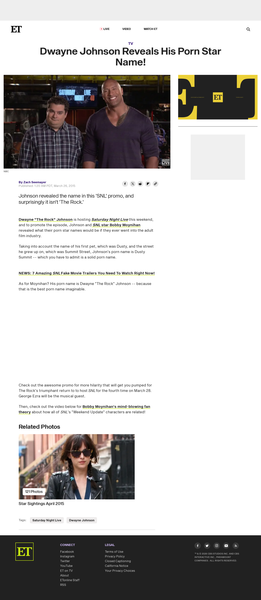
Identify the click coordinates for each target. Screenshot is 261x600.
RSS (63, 585)
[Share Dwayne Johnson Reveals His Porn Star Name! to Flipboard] (148, 184)
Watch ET (151, 29)
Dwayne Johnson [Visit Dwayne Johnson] (81, 520)
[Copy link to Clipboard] (155, 184)
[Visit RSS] (236, 546)
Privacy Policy (115, 556)
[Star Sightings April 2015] (87, 466)
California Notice (116, 566)
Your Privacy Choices (120, 571)
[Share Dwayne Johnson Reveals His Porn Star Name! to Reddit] (140, 184)
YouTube (66, 566)
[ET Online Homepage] (16, 29)
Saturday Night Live (109, 219)
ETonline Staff (70, 580)
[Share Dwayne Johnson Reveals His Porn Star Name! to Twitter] (132, 184)
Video (126, 29)
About (64, 575)
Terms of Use (114, 552)
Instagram (67, 556)
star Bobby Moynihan (116, 225)
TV (130, 43)
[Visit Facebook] (197, 546)
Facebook (67, 552)
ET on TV (66, 571)
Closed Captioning (118, 561)
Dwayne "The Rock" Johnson (46, 219)
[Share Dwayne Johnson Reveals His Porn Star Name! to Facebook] (125, 184)
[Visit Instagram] (217, 546)
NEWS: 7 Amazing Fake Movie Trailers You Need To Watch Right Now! (87, 273)
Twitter (65, 561)
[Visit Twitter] (207, 546)
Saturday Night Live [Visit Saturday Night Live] (46, 520)
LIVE (106, 29)
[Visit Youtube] (226, 546)
